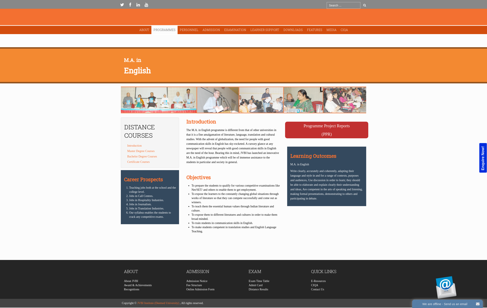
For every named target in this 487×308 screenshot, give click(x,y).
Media (331, 30)
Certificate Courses (138, 161)
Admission (211, 30)
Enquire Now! (483, 158)
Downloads (293, 30)
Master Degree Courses (141, 151)
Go (364, 5)
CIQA (344, 30)
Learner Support (264, 30)
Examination (235, 30)
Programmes (164, 30)
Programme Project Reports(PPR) (327, 130)
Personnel (189, 30)
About (144, 30)
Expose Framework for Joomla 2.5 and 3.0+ (243, 18)
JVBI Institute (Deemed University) (158, 303)
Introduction (134, 145)
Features (314, 30)
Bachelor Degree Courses (142, 156)
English (137, 70)
